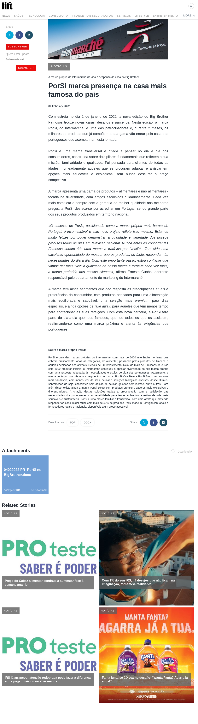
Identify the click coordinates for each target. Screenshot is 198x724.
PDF (72, 422)
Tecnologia (36, 15)
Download (39, 490)
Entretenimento (165, 15)
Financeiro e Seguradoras (92, 15)
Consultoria (58, 15)
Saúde (18, 15)
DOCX (87, 422)
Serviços (124, 15)
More (189, 15)
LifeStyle (142, 15)
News (6, 15)
